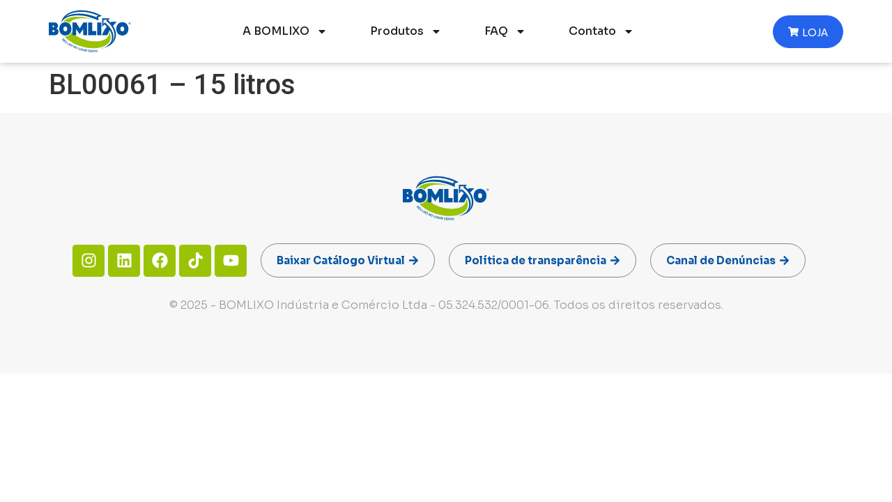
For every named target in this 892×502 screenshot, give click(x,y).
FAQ (505, 31)
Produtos (406, 31)
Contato (601, 31)
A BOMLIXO (285, 31)
